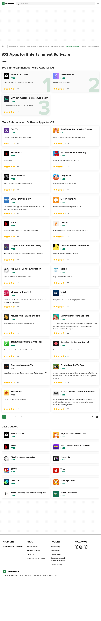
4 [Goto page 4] (21, 417)
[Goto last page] (95, 417)
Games (84, 46)
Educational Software (57, 46)
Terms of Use (55, 551)
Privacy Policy (55, 547)
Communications (32, 46)
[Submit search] (17, 3)
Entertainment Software (73, 46)
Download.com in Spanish (36, 558)
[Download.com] (8, 3)
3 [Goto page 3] (15, 417)
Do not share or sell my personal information (59, 559)
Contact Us (30, 554)
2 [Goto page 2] (9, 417)
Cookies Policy (56, 554)
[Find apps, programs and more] (55, 3)
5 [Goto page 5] (27, 417)
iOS (4, 46)
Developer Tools (44, 46)
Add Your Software (33, 551)
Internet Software (93, 46)
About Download (32, 547)
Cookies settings (56, 565)
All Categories (13, 46)
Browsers (23, 46)
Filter (5, 61)
